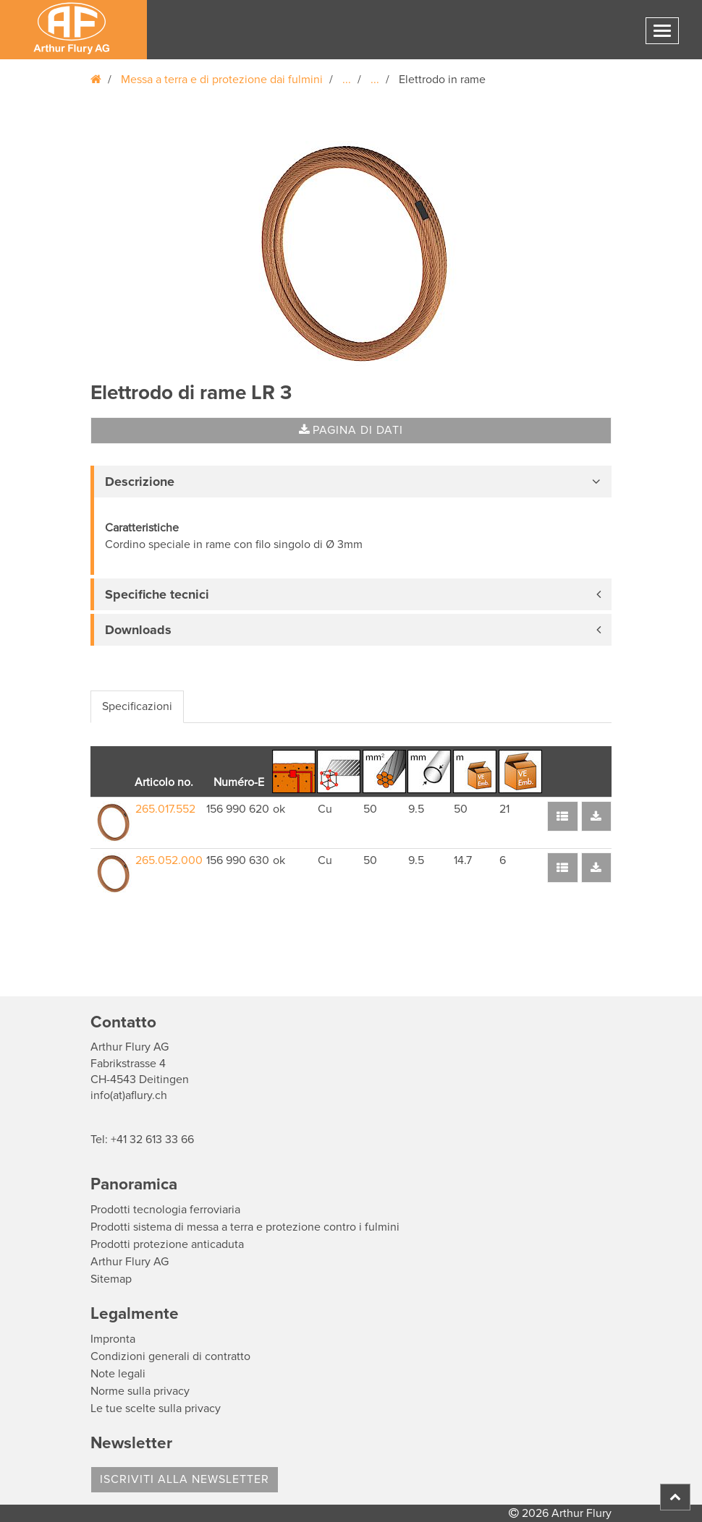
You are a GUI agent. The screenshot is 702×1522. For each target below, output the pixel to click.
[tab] (351, 481)
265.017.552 (165, 809)
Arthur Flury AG (129, 1261)
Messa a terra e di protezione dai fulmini (222, 79)
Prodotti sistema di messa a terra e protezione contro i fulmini (244, 1227)
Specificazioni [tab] (137, 706)
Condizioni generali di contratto (170, 1356)
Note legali (117, 1374)
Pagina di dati (351, 430)
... (346, 79)
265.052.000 (169, 860)
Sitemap (111, 1279)
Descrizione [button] (139, 481)
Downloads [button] (138, 630)
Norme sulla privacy (140, 1391)
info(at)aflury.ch (128, 1095)
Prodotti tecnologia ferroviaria (165, 1209)
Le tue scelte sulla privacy (155, 1408)
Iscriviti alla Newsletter (184, 1479)
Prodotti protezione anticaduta (167, 1244)
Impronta (112, 1339)
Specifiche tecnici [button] (157, 594)
